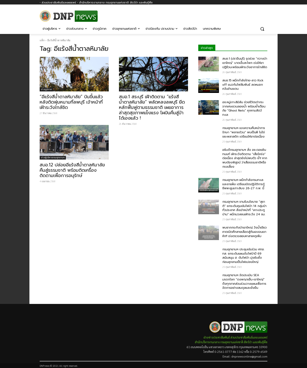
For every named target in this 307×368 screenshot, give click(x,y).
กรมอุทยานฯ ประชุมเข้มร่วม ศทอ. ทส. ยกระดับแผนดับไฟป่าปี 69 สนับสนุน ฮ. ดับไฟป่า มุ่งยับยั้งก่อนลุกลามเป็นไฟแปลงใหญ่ (243, 255)
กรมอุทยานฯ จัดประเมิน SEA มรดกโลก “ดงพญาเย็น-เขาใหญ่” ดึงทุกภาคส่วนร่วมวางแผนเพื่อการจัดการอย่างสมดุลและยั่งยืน (244, 281)
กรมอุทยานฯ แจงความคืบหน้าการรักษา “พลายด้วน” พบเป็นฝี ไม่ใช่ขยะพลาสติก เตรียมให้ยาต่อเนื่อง (243, 132)
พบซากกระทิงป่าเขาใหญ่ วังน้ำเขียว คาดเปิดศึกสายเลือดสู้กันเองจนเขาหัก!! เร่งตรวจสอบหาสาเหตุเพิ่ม (244, 231)
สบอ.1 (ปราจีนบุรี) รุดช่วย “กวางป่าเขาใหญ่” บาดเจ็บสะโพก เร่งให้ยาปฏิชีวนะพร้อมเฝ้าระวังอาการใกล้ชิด (244, 62)
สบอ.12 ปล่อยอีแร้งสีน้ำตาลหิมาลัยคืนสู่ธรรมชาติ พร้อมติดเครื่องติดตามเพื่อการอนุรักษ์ (72, 170)
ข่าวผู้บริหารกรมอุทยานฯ (53, 157)
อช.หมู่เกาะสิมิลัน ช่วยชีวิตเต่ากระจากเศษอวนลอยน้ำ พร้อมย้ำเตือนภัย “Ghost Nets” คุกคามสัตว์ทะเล (243, 108)
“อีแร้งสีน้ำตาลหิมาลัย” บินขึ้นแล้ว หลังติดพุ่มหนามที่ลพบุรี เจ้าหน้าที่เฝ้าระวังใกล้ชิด (71, 102)
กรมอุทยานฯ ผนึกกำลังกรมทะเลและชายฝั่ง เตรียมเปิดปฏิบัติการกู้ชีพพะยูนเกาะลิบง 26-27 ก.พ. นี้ (243, 184)
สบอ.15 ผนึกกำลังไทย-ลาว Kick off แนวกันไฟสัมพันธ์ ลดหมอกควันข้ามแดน (243, 84)
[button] (262, 29)
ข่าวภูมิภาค (46, 89)
